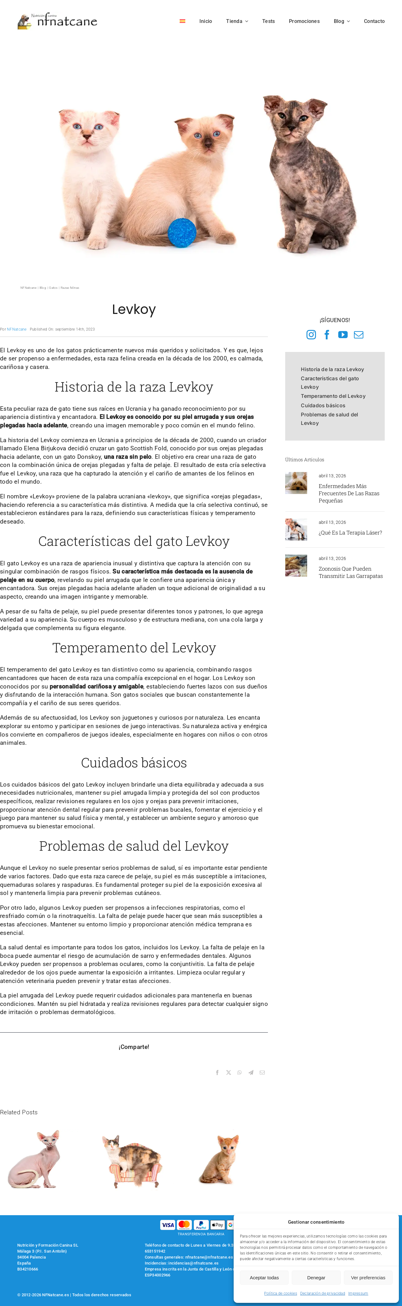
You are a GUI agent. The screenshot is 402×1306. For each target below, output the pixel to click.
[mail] (358, 334)
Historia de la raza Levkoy (332, 369)
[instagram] (311, 334)
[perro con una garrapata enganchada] (296, 557)
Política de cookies (280, 1293)
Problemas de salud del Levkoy (329, 418)
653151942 (155, 1251)
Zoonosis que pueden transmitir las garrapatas (351, 572)
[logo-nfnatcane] (57, 14)
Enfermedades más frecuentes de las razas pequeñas (349, 493)
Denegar (316, 1277)
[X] (228, 1072)
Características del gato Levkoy (330, 382)
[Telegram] (251, 1072)
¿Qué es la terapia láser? (350, 532)
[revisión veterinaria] (296, 521)
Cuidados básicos (323, 405)
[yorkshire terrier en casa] (296, 475)
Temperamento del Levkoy (333, 396)
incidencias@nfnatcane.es (193, 1263)
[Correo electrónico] (262, 1072)
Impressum (358, 1293)
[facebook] (327, 334)
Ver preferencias (368, 1277)
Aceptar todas (264, 1277)
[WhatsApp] (239, 1072)
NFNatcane (17, 329)
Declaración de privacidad (322, 1293)
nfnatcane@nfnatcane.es (209, 1257)
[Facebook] (217, 1072)
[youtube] (343, 334)
